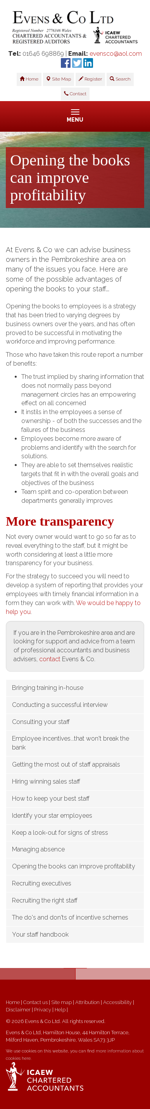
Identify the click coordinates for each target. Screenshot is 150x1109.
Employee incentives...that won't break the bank (70, 743)
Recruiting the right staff (45, 900)
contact (49, 659)
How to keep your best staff (51, 798)
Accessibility (117, 1002)
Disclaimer (18, 1010)
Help (60, 1010)
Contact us (35, 1002)
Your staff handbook (40, 934)
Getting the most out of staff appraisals (66, 764)
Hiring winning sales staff (46, 781)
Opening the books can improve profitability (73, 866)
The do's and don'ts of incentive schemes (70, 917)
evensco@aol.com (116, 53)
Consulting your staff (41, 722)
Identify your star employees (52, 815)
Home (29, 79)
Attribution (87, 1002)
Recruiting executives (41, 883)
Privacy (42, 1010)
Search (120, 79)
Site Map (58, 79)
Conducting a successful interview (60, 704)
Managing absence (38, 849)
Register (90, 79)
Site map (61, 1002)
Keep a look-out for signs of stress (60, 832)
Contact (75, 93)
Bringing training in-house (47, 687)
